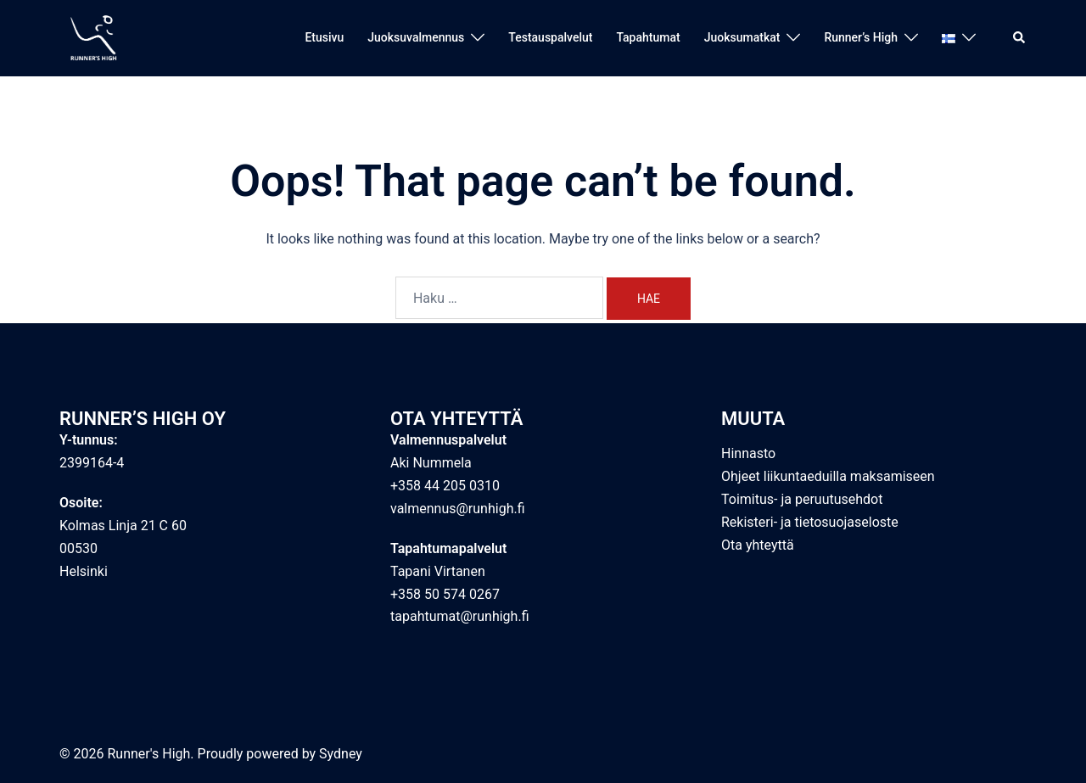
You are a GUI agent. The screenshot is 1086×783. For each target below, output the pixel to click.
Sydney (340, 754)
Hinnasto (748, 453)
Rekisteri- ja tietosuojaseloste (809, 522)
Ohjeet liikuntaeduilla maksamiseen (828, 476)
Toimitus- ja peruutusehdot (801, 499)
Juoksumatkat (742, 37)
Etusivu (324, 37)
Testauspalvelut (550, 37)
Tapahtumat (648, 37)
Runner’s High (861, 37)
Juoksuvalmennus (415, 37)
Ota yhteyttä (757, 545)
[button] (1020, 38)
